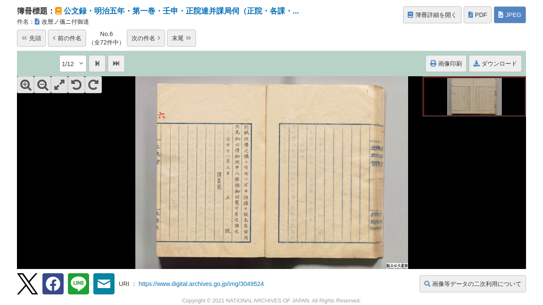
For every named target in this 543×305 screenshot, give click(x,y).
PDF (477, 14)
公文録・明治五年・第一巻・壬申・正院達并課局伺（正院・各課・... (181, 11)
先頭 (31, 38)
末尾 (181, 38)
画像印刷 (446, 63)
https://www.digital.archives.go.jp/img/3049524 (201, 283)
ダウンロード (495, 63)
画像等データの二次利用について (472, 283)
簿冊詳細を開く (432, 14)
